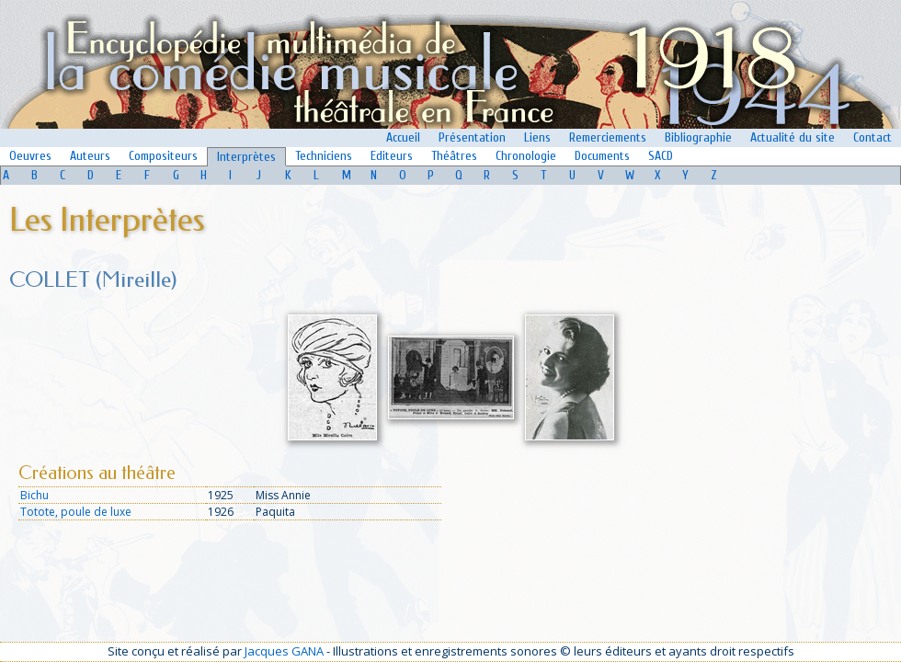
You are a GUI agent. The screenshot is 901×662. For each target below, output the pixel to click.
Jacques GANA (284, 651)
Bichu (34, 495)
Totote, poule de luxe (75, 511)
